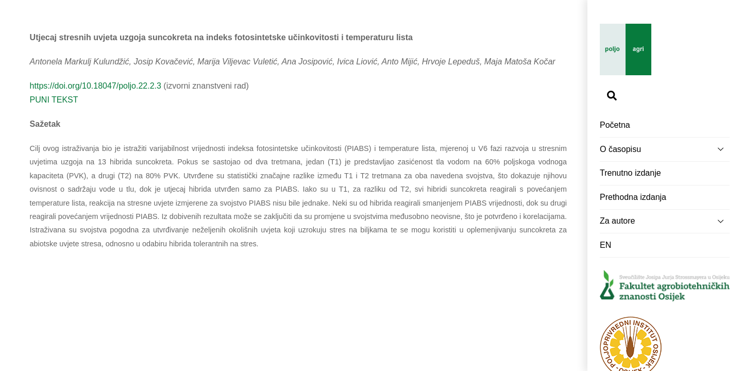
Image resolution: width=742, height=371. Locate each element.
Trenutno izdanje (630, 172)
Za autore (665, 221)
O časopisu (665, 149)
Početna (615, 125)
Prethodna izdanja (633, 197)
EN (605, 245)
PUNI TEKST (54, 99)
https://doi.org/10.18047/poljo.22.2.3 (95, 85)
